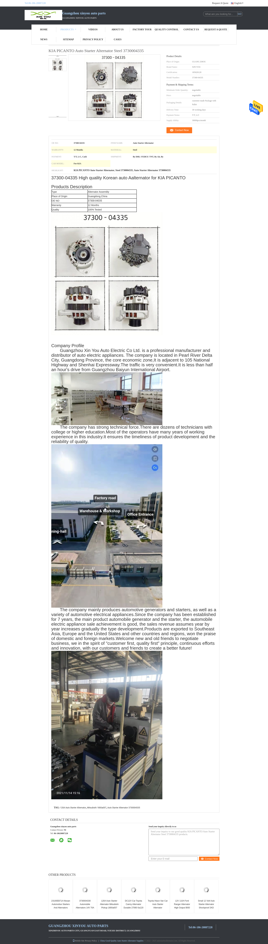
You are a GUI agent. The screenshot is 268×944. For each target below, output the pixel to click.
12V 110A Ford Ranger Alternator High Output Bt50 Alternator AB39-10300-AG (182, 908)
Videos (93, 29)
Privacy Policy (93, 39)
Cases (118, 39)
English (238, 3)
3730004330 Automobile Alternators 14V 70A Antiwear (85, 906)
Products (68, 29)
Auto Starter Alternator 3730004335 (124, 807)
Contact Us (191, 29)
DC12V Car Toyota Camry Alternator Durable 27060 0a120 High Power (133, 906)
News (43, 39)
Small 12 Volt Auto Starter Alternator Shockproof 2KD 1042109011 (206, 906)
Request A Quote (220, 3)
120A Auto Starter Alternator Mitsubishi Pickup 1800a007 (109, 904)
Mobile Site (78, 941)
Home (44, 29)
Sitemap (68, 39)
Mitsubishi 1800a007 (96, 807)
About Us (117, 29)
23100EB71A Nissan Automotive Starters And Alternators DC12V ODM (60, 906)
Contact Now (182, 130)
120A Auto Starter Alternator (73, 807)
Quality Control (167, 29)
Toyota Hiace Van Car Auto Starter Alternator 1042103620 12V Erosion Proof (158, 908)
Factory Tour (142, 29)
